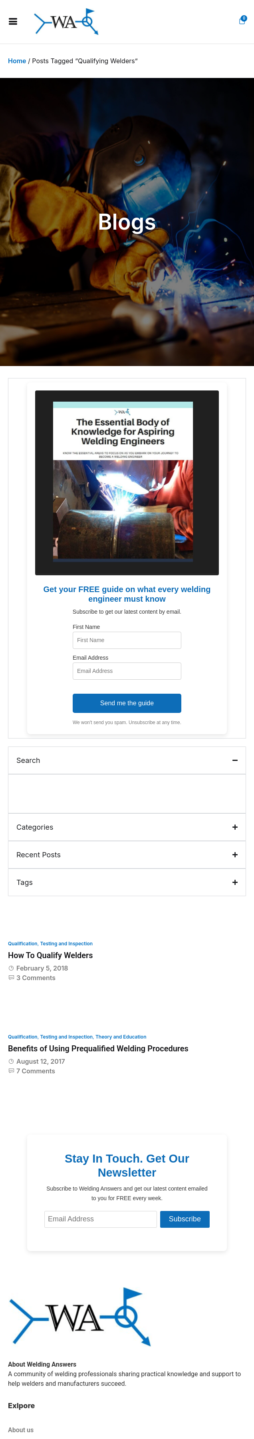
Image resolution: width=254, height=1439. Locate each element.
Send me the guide (127, 703)
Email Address (90, 657)
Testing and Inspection (66, 944)
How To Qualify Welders (50, 955)
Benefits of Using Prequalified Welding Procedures (98, 1048)
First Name (86, 627)
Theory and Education (121, 1037)
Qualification (23, 944)
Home (17, 61)
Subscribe (185, 1219)
